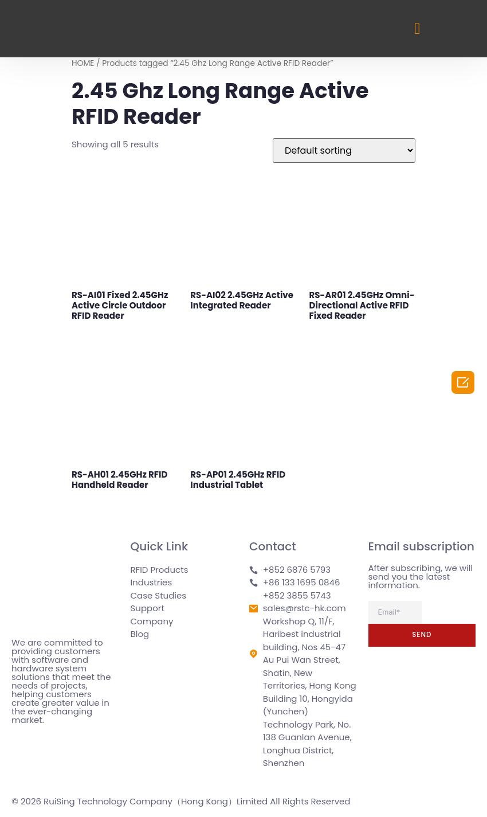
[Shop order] (344, 150)
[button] (417, 29)
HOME (83, 63)
